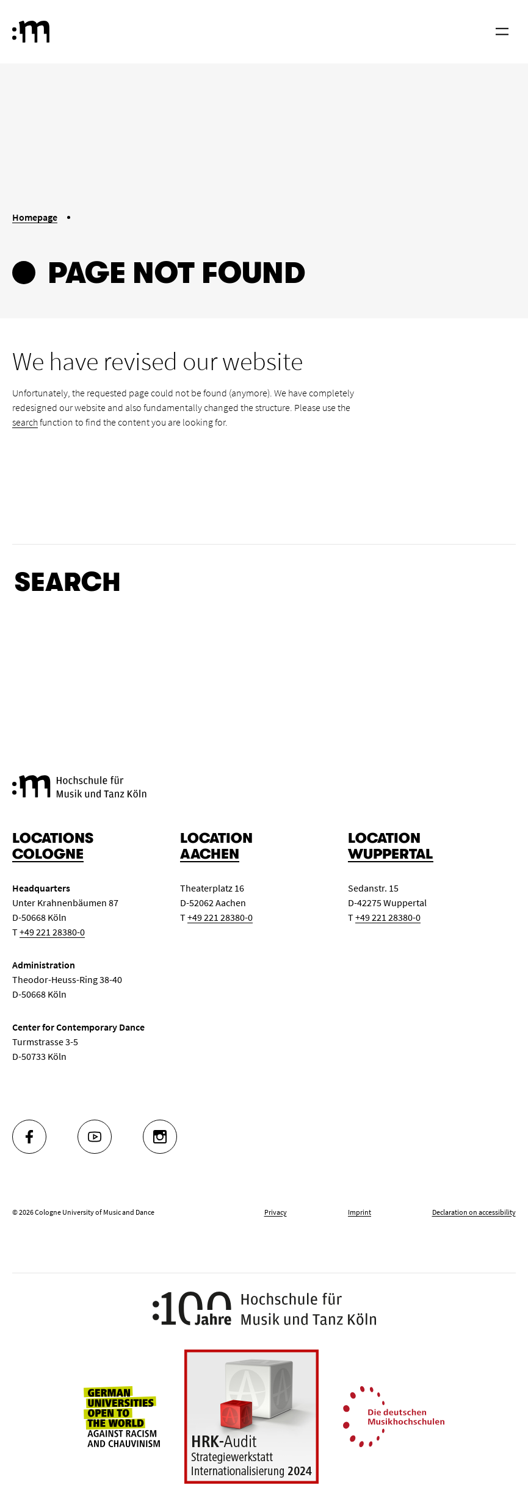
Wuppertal (390, 854)
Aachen (209, 854)
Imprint (359, 1212)
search (25, 422)
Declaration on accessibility (474, 1212)
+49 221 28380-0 (52, 932)
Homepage (34, 217)
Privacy (275, 1212)
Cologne (48, 854)
